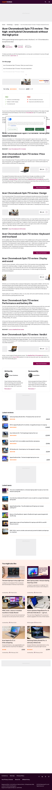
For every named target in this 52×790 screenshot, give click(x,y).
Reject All (30, 129)
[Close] (44, 117)
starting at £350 (13, 221)
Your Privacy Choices (7, 779)
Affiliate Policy (26, 779)
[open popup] (46, 102)
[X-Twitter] (45, 776)
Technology (10, 24)
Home (3, 24)
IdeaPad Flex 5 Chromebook (35, 221)
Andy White (20, 47)
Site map (12, 775)
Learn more (13, 55)
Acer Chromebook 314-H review (17, 170)
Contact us (5, 775)
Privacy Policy (20, 775)
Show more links (26, 75)
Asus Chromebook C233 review (17, 292)
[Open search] (45, 1)
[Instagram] (48, 776)
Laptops (17, 24)
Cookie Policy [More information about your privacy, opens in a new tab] (13, 125)
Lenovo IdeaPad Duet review (16, 414)
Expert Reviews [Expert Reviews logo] (6, 2)
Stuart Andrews (8, 47)
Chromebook (29, 133)
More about (7, 494)
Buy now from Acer (41, 149)
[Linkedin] (42, 776)
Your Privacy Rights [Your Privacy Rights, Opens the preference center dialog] (13, 129)
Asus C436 (16, 462)
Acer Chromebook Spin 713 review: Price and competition (17, 68)
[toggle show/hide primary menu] (49, 1)
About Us (17, 779)
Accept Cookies (39, 129)
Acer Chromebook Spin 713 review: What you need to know (18, 65)
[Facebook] (39, 776)
